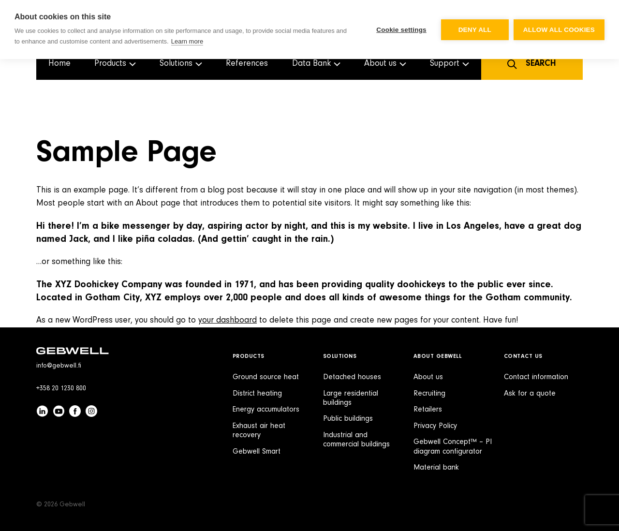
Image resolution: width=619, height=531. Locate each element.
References (247, 63)
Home (59, 63)
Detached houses (352, 377)
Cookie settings (401, 29)
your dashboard (227, 320)
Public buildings (348, 419)
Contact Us (523, 356)
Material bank (436, 468)
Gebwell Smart (256, 452)
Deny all (474, 29)
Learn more (187, 41)
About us (428, 377)
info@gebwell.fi (58, 366)
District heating (257, 394)
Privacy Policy (435, 426)
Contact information (536, 377)
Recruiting (429, 394)
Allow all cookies (559, 29)
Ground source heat (266, 377)
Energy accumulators (266, 409)
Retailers (427, 409)
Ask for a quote (530, 394)
